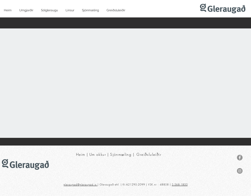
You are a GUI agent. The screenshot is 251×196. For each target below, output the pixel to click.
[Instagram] (240, 171)
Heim (80, 154)
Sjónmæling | (122, 154)
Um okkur (97, 154)
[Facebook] (240, 157)
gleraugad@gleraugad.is (81, 184)
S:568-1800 (180, 184)
